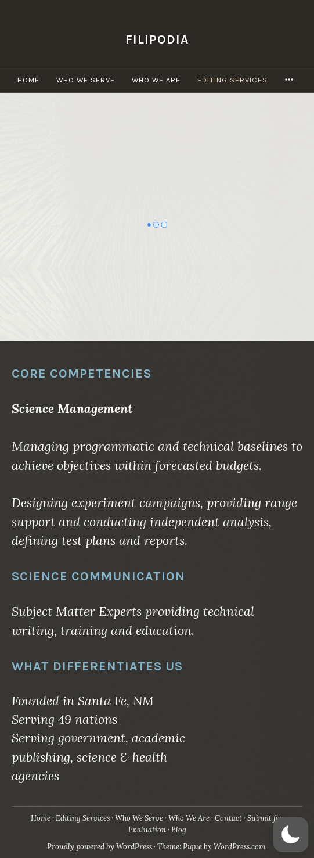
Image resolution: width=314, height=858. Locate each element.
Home (28, 80)
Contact (228, 818)
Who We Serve (85, 80)
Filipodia (157, 39)
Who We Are (156, 80)
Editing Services (232, 80)
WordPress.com (239, 847)
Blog (178, 830)
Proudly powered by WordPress (99, 847)
